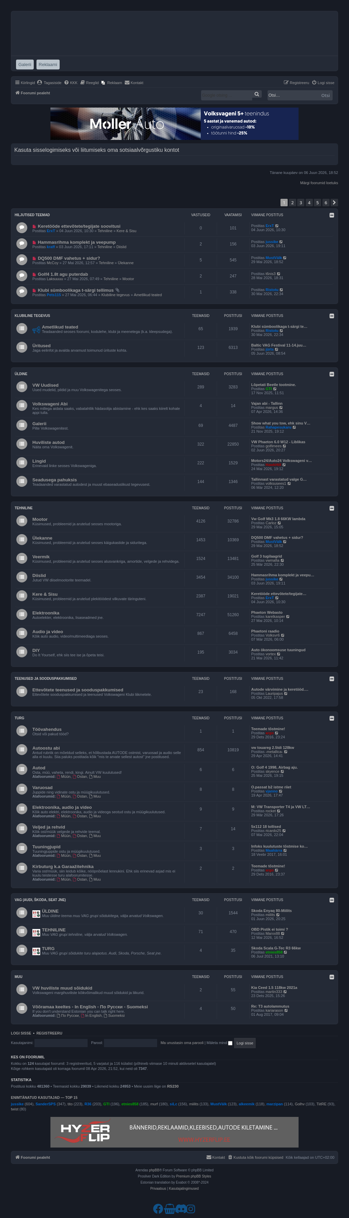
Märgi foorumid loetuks (319, 183)
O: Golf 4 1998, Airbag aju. (274, 767)
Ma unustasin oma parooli (182, 1043)
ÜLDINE (50, 911)
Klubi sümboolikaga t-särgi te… (279, 326)
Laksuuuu (55, 279)
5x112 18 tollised (266, 826)
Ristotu (271, 290)
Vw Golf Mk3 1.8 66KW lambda (278, 519)
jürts (269, 349)
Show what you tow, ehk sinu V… (280, 423)
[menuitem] (49, 83)
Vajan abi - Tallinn (267, 403)
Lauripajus (274, 693)
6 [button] (326, 202)
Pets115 (54, 295)
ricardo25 (273, 831)
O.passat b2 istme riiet (271, 787)
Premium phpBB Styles (193, 1176)
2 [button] (292, 202)
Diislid (121, 247)
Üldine (21, 374)
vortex (270, 654)
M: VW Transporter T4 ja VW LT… (280, 807)
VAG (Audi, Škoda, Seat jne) (40, 900)
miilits (270, 915)
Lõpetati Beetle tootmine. (273, 385)
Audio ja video (47, 631)
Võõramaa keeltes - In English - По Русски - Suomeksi (90, 1006)
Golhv (300, 1104)
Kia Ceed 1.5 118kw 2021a (274, 987)
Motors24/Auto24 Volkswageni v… (281, 461)
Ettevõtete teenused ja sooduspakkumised (77, 689)
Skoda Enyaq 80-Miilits (271, 911)
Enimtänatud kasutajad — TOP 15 (44, 1097)
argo (269, 733)
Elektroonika (45, 612)
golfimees (273, 446)
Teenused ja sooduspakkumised (46, 678)
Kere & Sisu (126, 231)
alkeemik (246, 1104)
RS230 (173, 1086)
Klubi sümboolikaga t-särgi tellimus (76, 290)
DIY (36, 650)
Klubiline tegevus (115, 295)
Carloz (270, 523)
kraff (51, 247)
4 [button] (309, 202)
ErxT (51, 231)
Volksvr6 (272, 635)
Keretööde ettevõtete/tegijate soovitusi (79, 226)
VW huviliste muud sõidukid (62, 988)
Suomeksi (114, 1015)
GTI (268, 389)
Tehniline (104, 231)
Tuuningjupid (46, 846)
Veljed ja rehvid (48, 827)
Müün (64, 776)
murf (154, 1104)
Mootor (128, 279)
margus (271, 407)
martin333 (273, 992)
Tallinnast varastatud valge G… (279, 479)
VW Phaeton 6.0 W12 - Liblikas (278, 442)
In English (91, 1015)
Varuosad (42, 787)
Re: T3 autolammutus (270, 1006)
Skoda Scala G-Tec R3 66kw (276, 948)
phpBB (154, 1170)
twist (14, 1109)
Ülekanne (126, 263)
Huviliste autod (48, 442)
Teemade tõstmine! (268, 729)
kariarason (274, 1010)
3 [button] (301, 202)
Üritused (41, 345)
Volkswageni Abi (49, 403)
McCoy (52, 263)
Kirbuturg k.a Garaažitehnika (63, 866)
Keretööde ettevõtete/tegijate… (278, 594)
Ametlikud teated (148, 295)
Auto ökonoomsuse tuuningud (278, 650)
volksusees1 (275, 483)
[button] (334, 202)
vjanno (271, 791)
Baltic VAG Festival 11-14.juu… (278, 345)
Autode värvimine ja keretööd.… (279, 689)
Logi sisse (21, 1033)
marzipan (275, 1104)
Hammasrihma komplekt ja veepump (77, 242)
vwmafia (272, 560)
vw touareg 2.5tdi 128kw (272, 748)
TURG (48, 948)
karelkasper (275, 616)
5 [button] (317, 202)
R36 (88, 1104)
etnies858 (274, 952)
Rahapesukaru (278, 427)
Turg (19, 718)
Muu (95, 776)
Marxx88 (272, 933)
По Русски (68, 1015)
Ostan (80, 776)
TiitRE (322, 1104)
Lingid (39, 461)
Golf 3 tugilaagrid (266, 556)
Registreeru (49, 1033)
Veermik (41, 556)
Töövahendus (47, 729)
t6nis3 (270, 274)
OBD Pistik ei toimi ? (269, 929)
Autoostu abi (46, 748)
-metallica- (274, 752)
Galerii (39, 423)
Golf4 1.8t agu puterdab (63, 274)
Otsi (325, 95)
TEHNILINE (54, 929)
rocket (270, 811)
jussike (271, 242)
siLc (173, 1104)
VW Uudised (45, 385)
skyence (272, 771)
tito (70, 1104)
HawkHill (273, 465)
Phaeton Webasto (267, 612)
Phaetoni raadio (265, 631)
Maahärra (273, 850)
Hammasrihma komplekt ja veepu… (282, 575)
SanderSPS (45, 1104)
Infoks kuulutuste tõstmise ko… (279, 846)
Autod (38, 767)
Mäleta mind (219, 1043)
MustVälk (273, 258)
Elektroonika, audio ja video (62, 807)
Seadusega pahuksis (54, 479)
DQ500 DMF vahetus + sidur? (69, 258)
